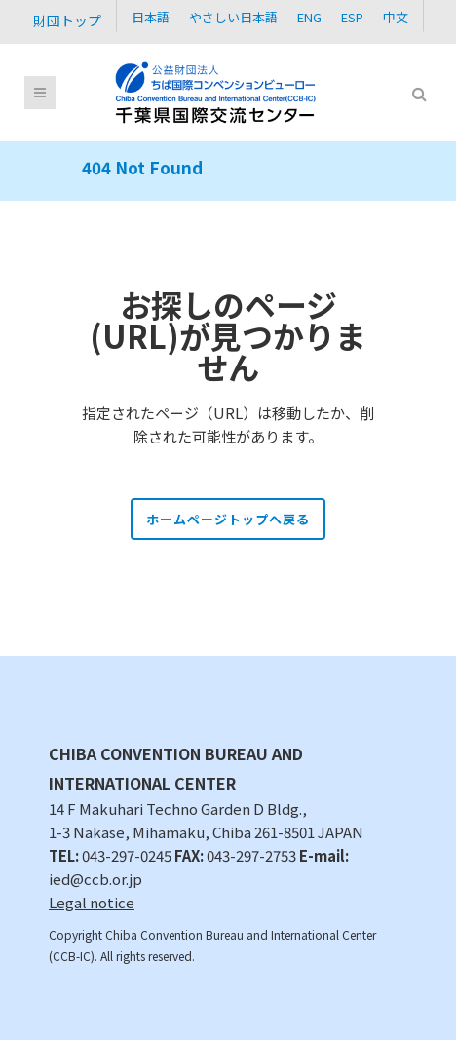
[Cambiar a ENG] (309, 16)
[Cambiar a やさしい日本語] (233, 16)
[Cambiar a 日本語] (150, 16)
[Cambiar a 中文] (395, 16)
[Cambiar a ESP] (352, 16)
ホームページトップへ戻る (228, 519)
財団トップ (67, 20)
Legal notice (91, 902)
